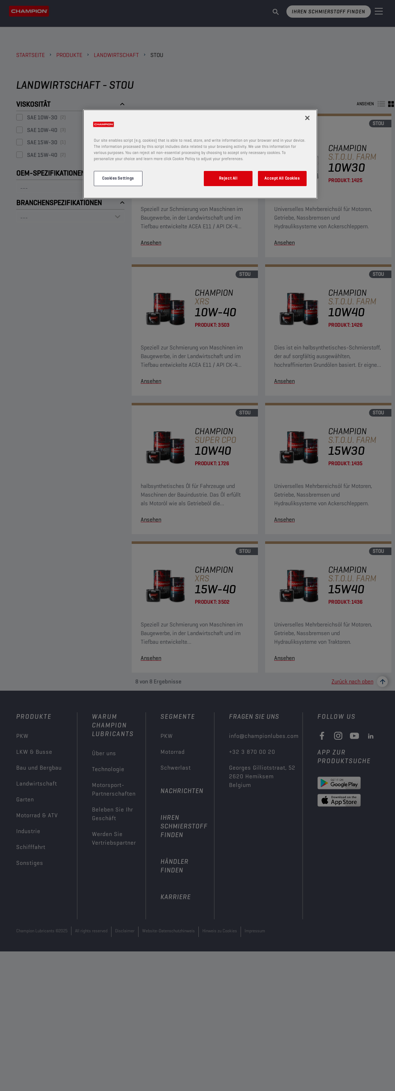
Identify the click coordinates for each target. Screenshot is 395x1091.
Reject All (228, 178)
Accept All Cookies (281, 178)
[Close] (307, 118)
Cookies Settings (118, 178)
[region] (200, 154)
